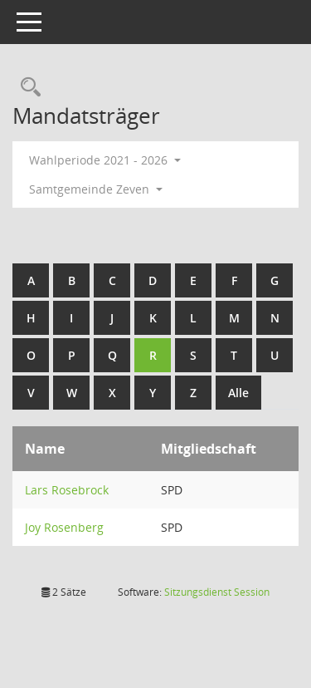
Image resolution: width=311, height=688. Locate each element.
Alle (238, 393)
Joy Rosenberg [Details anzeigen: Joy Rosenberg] (64, 527)
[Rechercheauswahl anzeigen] (26, 87)
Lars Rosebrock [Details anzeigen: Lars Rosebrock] (67, 490)
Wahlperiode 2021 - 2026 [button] (105, 160)
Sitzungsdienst (217, 592)
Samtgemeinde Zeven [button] (96, 189)
